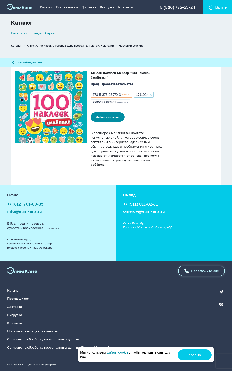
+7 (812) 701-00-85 (25, 203)
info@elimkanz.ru (24, 211)
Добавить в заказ (107, 117)
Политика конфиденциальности (32, 331)
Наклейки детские (131, 45)
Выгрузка (107, 7)
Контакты (125, 7)
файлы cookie (117, 352)
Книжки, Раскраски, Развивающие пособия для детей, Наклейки (70, 45)
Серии (50, 33)
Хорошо (194, 355)
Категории (19, 33)
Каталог (46, 7)
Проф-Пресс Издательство (112, 84)
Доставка (89, 7)
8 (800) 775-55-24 (177, 7)
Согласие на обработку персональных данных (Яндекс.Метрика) (58, 347)
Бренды (36, 33)
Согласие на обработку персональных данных (43, 339)
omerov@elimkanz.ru (144, 211)
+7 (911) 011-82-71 (140, 203)
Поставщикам (67, 7)
